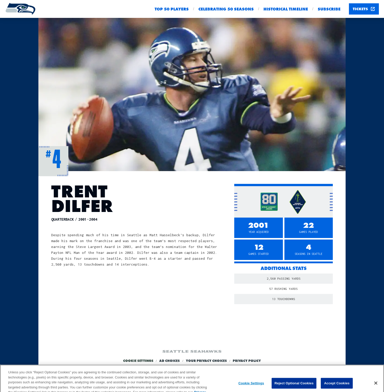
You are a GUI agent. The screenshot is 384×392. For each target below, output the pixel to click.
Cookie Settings (138, 361)
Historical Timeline (285, 9)
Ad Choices (169, 361)
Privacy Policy (247, 361)
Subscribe (329, 9)
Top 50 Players (172, 9)
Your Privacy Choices (206, 361)
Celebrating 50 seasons (226, 9)
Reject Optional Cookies (294, 386)
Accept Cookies (336, 386)
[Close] (375, 385)
